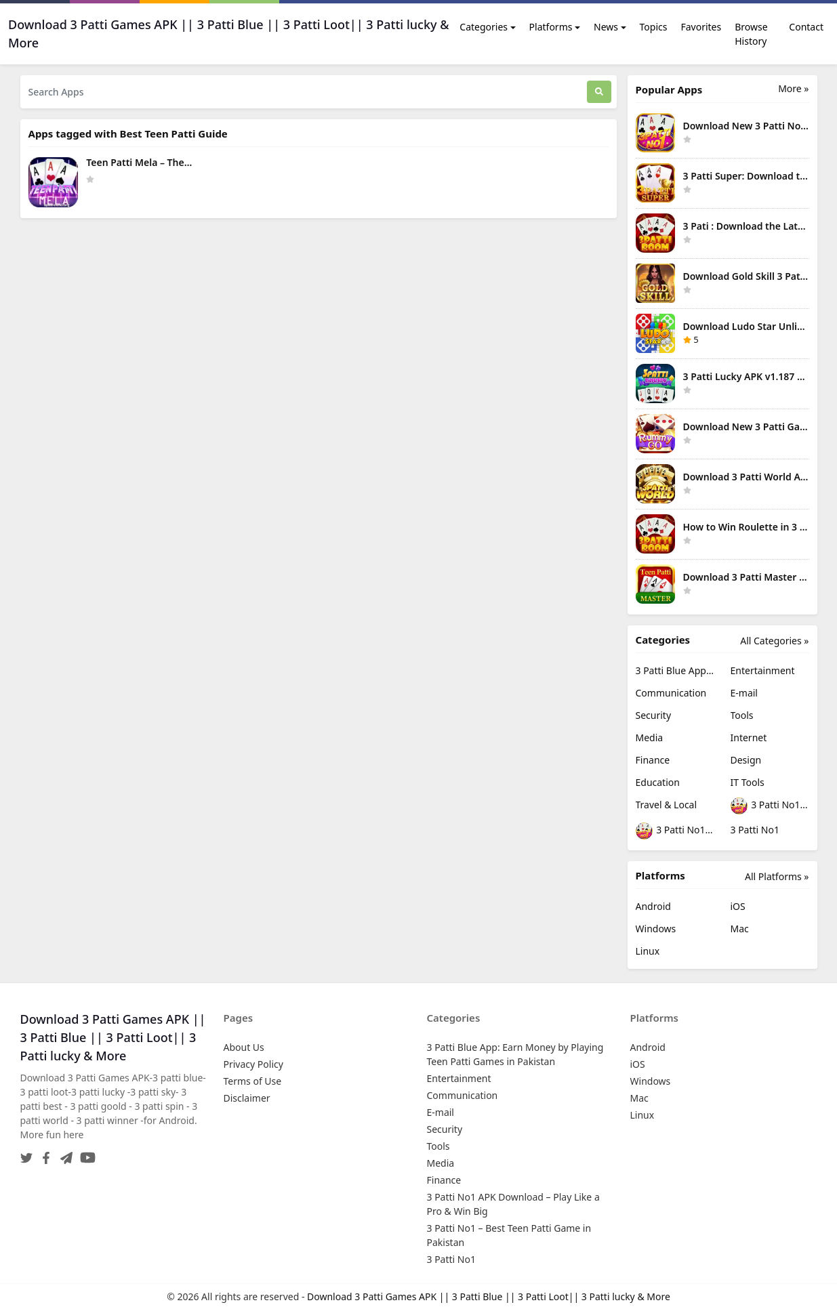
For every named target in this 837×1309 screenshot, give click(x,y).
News (606, 26)
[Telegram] (64, 1153)
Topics (654, 26)
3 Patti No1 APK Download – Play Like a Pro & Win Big (770, 805)
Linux (648, 950)
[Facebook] (43, 1153)
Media (650, 737)
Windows (656, 928)
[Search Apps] (303, 92)
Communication (671, 692)
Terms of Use (253, 1081)
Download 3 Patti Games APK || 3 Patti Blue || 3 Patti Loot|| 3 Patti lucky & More (488, 1296)
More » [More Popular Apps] (793, 88)
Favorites (700, 26)
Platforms (551, 26)
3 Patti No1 (755, 829)
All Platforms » (777, 876)
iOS (738, 906)
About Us (244, 1047)
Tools (742, 715)
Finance (653, 759)
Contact (806, 26)
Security (654, 715)
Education (658, 782)
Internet (749, 737)
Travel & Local (666, 804)
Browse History (751, 33)
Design (746, 759)
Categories (484, 26)
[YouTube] (85, 1153)
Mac (740, 928)
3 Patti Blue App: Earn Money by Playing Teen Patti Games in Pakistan (675, 670)
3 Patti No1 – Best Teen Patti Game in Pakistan (675, 831)
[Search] (599, 92)
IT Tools (747, 782)
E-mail (744, 692)
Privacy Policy (253, 1064)
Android (653, 906)
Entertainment (763, 670)
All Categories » (774, 640)
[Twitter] (26, 1153)
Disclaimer (247, 1098)
